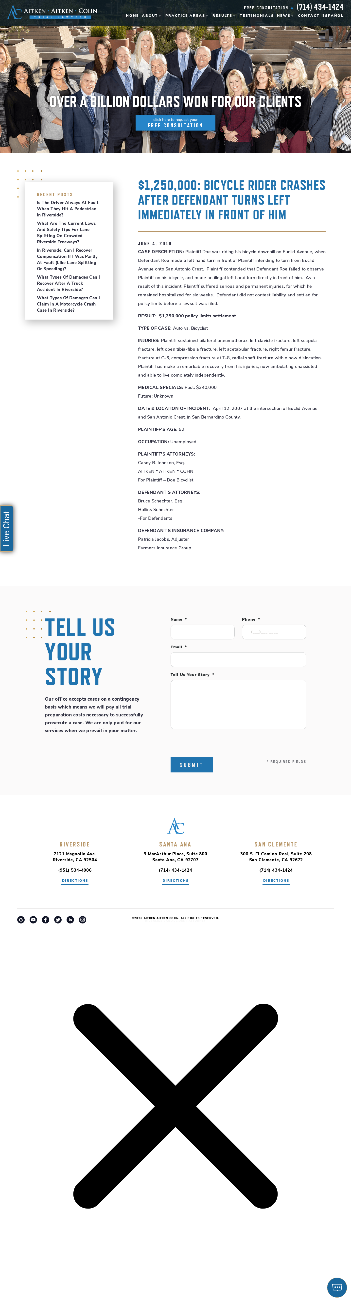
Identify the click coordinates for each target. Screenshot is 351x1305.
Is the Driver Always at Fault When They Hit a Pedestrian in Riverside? (68, 209)
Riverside (75, 844)
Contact (309, 16)
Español (333, 16)
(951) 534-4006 (75, 870)
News (284, 16)
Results (222, 16)
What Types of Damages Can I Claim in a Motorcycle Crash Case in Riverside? (68, 304)
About (150, 16)
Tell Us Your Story (192, 675)
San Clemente (276, 844)
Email (179, 647)
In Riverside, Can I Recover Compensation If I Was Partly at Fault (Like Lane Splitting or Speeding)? (67, 260)
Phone (251, 620)
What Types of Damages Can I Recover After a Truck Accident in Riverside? (68, 283)
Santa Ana (175, 844)
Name (179, 620)
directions (75, 881)
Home (132, 16)
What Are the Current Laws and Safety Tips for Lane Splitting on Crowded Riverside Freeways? (66, 233)
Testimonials (257, 16)
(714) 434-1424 (320, 6)
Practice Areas (185, 16)
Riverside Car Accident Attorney (175, 921)
